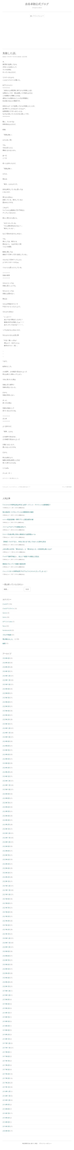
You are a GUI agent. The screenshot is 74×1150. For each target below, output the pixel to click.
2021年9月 (6, 899)
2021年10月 (6, 894)
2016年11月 (6, 1096)
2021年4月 (6, 921)
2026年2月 (6, 667)
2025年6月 (6, 702)
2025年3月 (6, 715)
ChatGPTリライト (8, 608)
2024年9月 (6, 741)
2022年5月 (6, 864)
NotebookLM (7, 630)
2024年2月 (6, 772)
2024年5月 (6, 759)
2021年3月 (6, 925)
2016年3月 (6, 1126)
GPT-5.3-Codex (7, 621)
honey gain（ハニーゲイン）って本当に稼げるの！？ (16, 487)
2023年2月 (6, 824)
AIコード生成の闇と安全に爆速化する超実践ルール (19, 534)
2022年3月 (6, 873)
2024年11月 (6, 733)
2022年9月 (6, 846)
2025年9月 (6, 689)
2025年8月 (6, 693)
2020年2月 (6, 982)
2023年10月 (6, 789)
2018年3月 (6, 1030)
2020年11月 (6, 943)
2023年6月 (6, 807)
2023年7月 (6, 803)
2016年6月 (6, 1118)
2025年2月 (6, 719)
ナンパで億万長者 (66, 487)
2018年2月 (6, 1034)
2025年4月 (6, 711)
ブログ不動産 (7, 635)
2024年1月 (6, 776)
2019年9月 (6, 999)
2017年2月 (6, 1083)
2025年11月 (6, 680)
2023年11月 (6, 785)
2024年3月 (6, 768)
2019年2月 (6, 1008)
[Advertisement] (37, 32)
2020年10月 (6, 947)
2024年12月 (6, 728)
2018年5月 (6, 1021)
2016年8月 (6, 1109)
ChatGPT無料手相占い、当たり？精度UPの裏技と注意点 (21, 556)
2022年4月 (6, 868)
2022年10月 (6, 842)
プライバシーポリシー (45, 1143)
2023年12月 (6, 781)
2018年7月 (6, 1017)
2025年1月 (6, 724)
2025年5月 (6, 706)
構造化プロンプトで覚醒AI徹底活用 (14, 564)
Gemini (5, 613)
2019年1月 (6, 1013)
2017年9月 (6, 1052)
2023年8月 (6, 798)
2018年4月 (6, 1026)
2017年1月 (6, 1087)
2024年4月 (6, 763)
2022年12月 (6, 833)
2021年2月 (6, 929)
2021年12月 (6, 886)
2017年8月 (6, 1056)
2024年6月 (6, 754)
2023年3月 (6, 820)
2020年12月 (6, 938)
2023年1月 (6, 829)
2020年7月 (6, 960)
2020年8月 (6, 956)
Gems (4, 617)
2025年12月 (6, 676)
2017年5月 (6, 1069)
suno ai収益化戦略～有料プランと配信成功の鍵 (18, 519)
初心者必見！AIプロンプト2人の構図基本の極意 (18, 512)
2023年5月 (6, 811)
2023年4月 (6, 816)
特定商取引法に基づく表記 (29, 1143)
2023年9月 (6, 794)
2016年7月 (6, 1113)
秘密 (4, 643)
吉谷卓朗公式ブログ (37, 4)
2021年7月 (6, 908)
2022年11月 (6, 838)
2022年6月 (6, 859)
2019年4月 (6, 1004)
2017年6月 (6, 1065)
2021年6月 (6, 912)
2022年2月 (6, 877)
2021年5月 (6, 916)
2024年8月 (6, 746)
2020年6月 (6, 964)
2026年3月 (6, 663)
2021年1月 (6, 934)
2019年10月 (6, 995)
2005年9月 (6, 1131)
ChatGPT (5, 604)
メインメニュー (38, 16)
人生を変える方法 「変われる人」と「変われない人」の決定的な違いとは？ (27, 549)
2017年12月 (6, 1043)
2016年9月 (6, 1104)
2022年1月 (6, 881)
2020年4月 (6, 973)
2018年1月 (6, 1039)
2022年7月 (6, 855)
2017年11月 (6, 1048)
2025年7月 (6, 698)
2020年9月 (6, 951)
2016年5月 (6, 1122)
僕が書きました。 (15, 478)
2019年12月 (6, 991)
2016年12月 (6, 1091)
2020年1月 (6, 986)
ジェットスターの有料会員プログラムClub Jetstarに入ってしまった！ (25, 571)
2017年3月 (6, 1078)
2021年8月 (6, 903)
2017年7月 (6, 1061)
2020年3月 (6, 978)
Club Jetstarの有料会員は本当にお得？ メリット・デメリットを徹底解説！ (27, 505)
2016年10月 (6, 1100)
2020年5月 (6, 969)
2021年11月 (6, 890)
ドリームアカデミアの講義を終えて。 (15, 527)
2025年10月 (6, 684)
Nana (4, 626)
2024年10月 (6, 737)
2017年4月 (6, 1074)
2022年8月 (6, 851)
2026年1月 (6, 671)
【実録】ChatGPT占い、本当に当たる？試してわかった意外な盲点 (24, 542)
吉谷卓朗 (24, 56)
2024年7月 (6, 750)
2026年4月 (6, 658)
